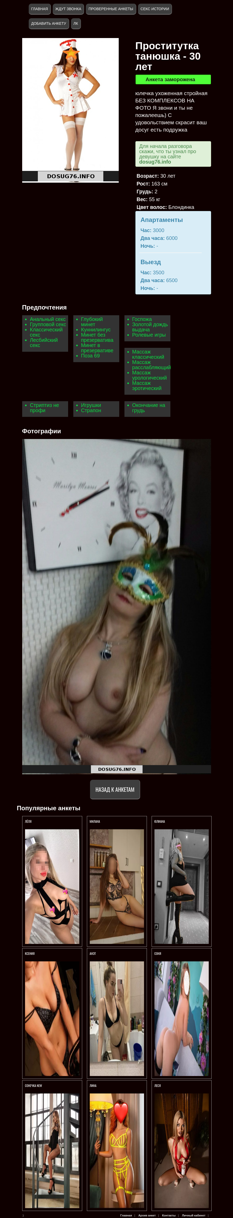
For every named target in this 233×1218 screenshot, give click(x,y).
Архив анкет (147, 1215)
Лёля (28, 821)
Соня (157, 953)
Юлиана (159, 821)
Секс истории (155, 9)
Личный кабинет (193, 1215)
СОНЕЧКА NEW (33, 1085)
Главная (39, 9)
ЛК (76, 23)
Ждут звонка (68, 9)
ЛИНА (93, 1085)
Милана (95, 821)
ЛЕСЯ (158, 1085)
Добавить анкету (48, 23)
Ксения (30, 953)
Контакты (169, 1215)
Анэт (93, 953)
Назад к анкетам (114, 789)
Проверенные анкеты (110, 9)
